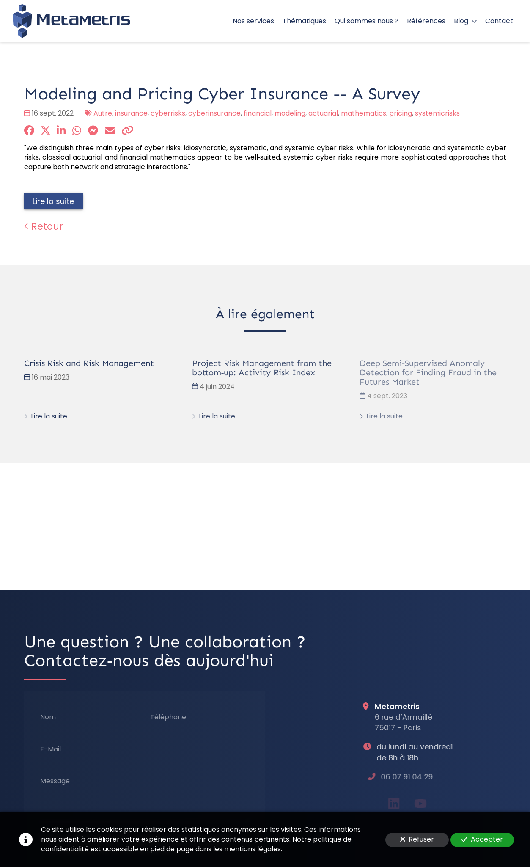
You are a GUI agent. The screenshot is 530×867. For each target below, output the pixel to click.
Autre (102, 113)
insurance (131, 113)
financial (258, 113)
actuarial (323, 113)
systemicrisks (437, 113)
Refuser (417, 839)
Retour (43, 226)
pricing (400, 113)
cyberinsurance (214, 113)
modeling (290, 113)
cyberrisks (168, 113)
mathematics (363, 113)
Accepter (482, 839)
